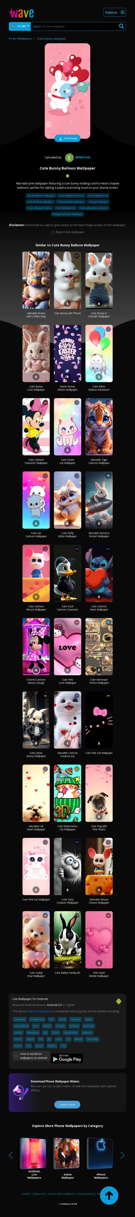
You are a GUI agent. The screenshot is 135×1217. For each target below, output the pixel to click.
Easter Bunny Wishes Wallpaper (67, 388)
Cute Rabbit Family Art (67, 972)
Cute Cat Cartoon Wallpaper (36, 534)
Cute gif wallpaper (98, 201)
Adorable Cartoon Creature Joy (67, 754)
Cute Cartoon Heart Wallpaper (99, 608)
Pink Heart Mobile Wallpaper (99, 974)
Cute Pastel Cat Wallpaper (67, 461)
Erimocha (77, 157)
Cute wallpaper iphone (71, 195)
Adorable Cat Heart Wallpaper (36, 827)
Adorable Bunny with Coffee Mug (36, 314)
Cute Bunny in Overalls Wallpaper (99, 314)
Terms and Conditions (61, 1194)
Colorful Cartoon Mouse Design (36, 681)
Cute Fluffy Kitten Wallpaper (67, 534)
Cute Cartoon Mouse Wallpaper (36, 608)
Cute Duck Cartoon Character (67, 608)
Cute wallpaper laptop (39, 207)
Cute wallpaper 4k (65, 207)
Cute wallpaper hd (98, 195)
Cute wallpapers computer (94, 207)
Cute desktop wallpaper (40, 201)
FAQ (99, 1194)
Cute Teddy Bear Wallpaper (36, 974)
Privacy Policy (86, 1194)
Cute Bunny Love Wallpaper (36, 388)
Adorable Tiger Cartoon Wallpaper (99, 461)
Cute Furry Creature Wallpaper (67, 901)
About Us (39, 1194)
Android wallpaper (39, 1011)
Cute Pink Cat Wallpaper (99, 753)
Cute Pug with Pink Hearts (99, 827)
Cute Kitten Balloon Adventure (99, 388)
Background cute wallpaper (67, 214)
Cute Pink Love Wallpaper (67, 681)
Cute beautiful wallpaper (70, 201)
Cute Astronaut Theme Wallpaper (99, 681)
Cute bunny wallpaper (51, 39)
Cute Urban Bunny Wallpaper (36, 754)
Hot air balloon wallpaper (41, 195)
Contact (26, 1194)
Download (67, 138)
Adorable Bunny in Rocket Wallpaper (99, 534)
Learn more (67, 1105)
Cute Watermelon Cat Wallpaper (67, 827)
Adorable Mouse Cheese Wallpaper (99, 901)
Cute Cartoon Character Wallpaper (36, 461)
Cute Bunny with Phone (67, 313)
